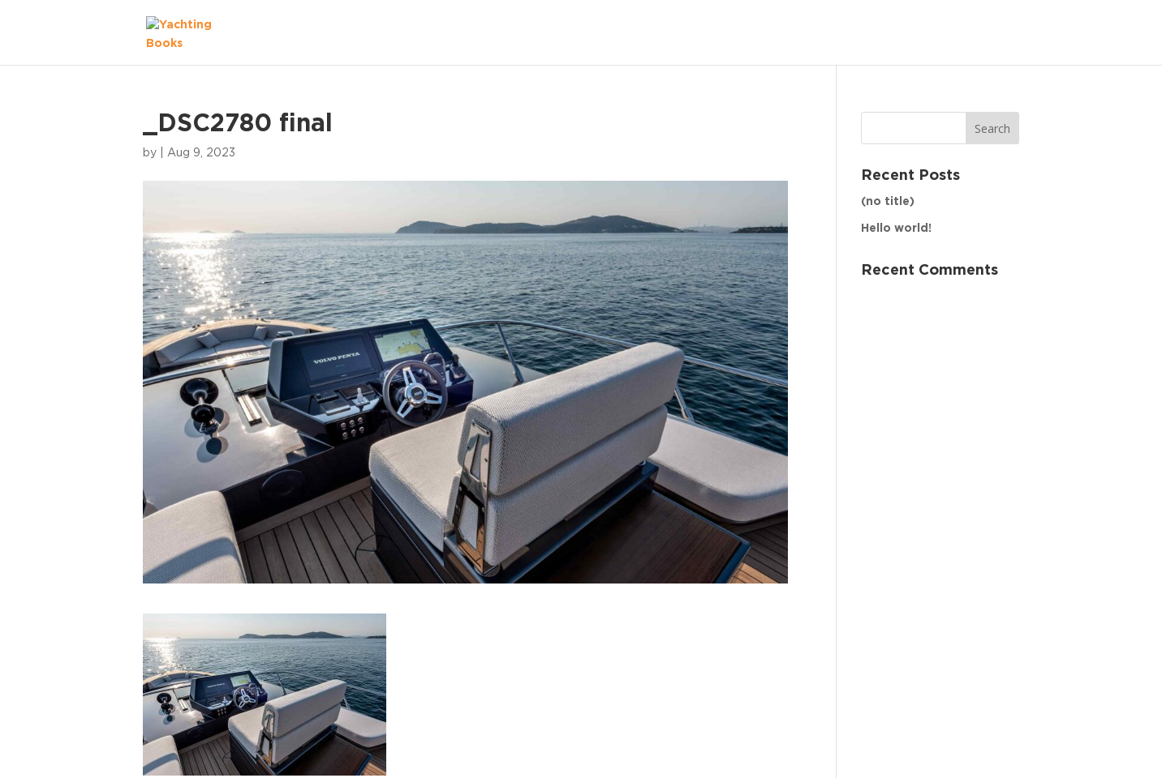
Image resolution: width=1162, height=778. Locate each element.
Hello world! (896, 228)
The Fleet (974, 32)
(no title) (888, 201)
